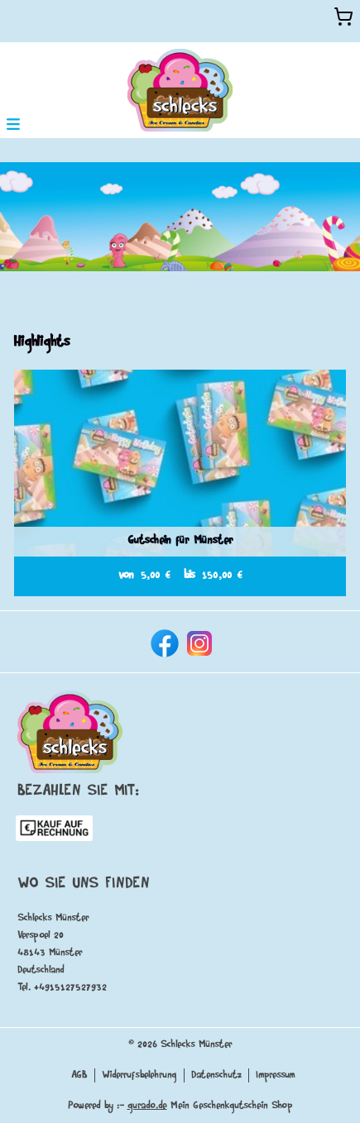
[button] (13, 123)
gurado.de (147, 1106)
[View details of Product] (180, 483)
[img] (179, 90)
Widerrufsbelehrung (139, 1075)
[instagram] (197, 641)
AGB (79, 1075)
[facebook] (163, 641)
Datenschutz (216, 1075)
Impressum (275, 1075)
